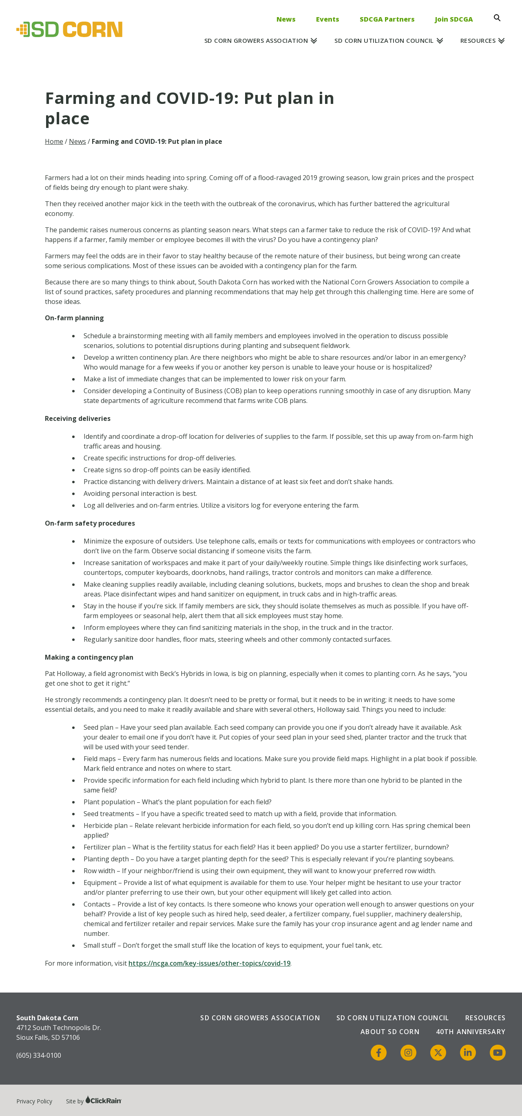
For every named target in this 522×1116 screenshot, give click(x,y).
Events (327, 19)
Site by (94, 1101)
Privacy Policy (34, 1101)
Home (54, 141)
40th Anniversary (471, 1031)
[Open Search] (499, 18)
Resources (478, 40)
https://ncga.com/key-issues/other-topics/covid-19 (209, 963)
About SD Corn (390, 1031)
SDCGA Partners (387, 19)
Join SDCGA (454, 19)
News (286, 19)
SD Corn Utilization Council (384, 40)
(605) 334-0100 (38, 1055)
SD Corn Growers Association (256, 40)
